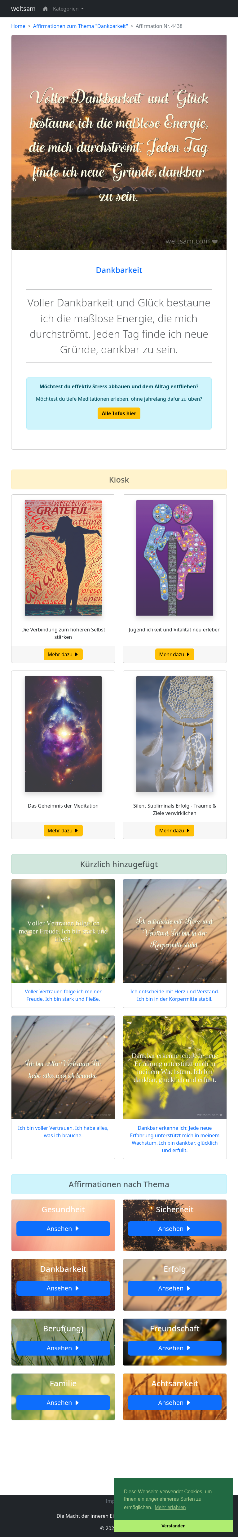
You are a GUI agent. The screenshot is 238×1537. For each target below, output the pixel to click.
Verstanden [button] (173, 1525)
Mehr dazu (63, 654)
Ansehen (63, 1228)
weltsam (23, 8)
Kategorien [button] (66, 8)
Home (18, 26)
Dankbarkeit (119, 270)
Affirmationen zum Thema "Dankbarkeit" (80, 26)
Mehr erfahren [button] (170, 1507)
